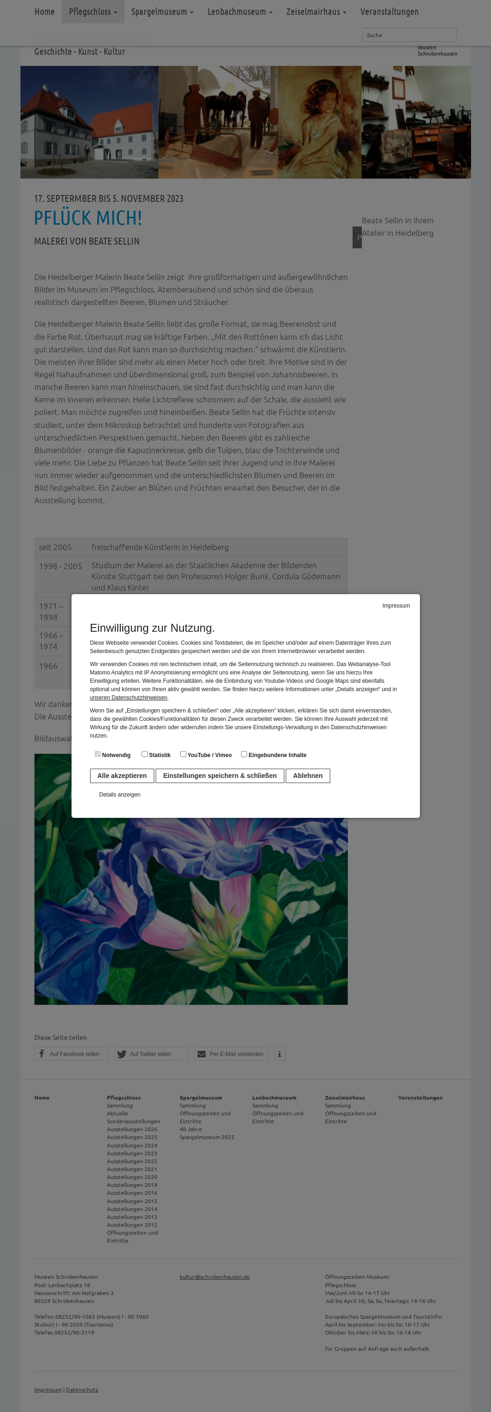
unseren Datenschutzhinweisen (129, 697)
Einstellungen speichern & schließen (219, 775)
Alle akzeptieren (122, 775)
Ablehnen (308, 775)
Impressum (396, 605)
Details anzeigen (120, 794)
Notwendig (113, 754)
